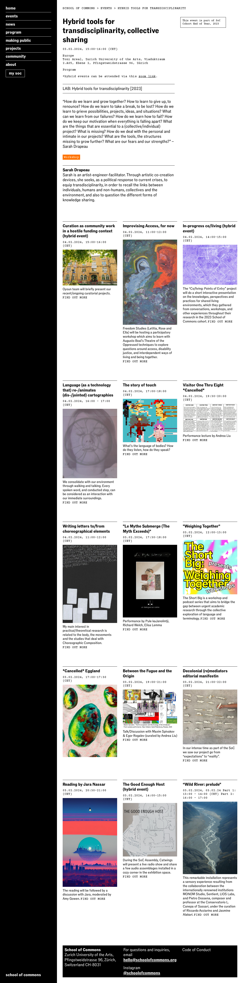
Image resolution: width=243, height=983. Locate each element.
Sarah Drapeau (76, 170)
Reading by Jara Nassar (84, 784)
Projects (13, 48)
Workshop (71, 157)
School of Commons (79, 8)
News (10, 24)
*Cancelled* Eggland (81, 671)
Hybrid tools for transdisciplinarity (102, 89)
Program (13, 32)
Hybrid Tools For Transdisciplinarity (152, 8)
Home (11, 8)
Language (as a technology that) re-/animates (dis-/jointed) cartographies (88, 390)
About (11, 64)
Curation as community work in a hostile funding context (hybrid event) (89, 231)
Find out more (75, 297)
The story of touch (139, 385)
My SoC (15, 73)
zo (140, 76)
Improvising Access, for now (148, 226)
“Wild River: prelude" (202, 784)
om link (149, 76)
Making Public (18, 40)
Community (16, 56)
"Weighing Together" (201, 526)
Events (12, 16)
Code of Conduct (196, 950)
